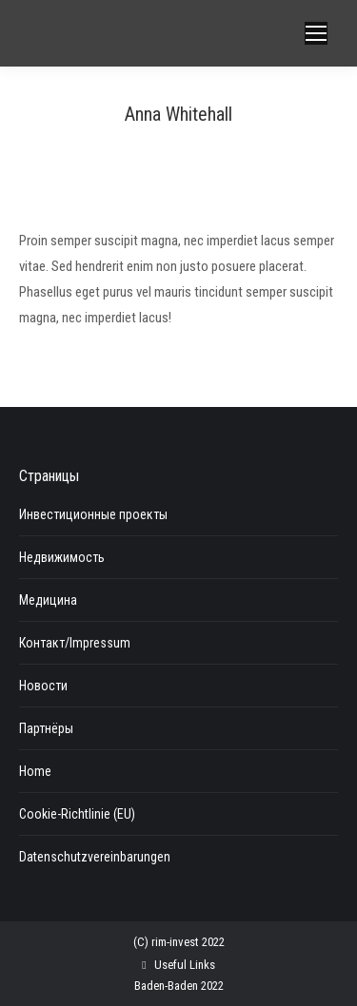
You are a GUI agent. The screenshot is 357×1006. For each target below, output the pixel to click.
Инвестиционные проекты (93, 514)
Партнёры (46, 728)
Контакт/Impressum (74, 642)
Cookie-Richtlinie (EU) (77, 814)
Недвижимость (62, 557)
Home (35, 771)
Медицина (48, 600)
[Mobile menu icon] (316, 33)
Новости (43, 685)
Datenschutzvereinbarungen (94, 856)
